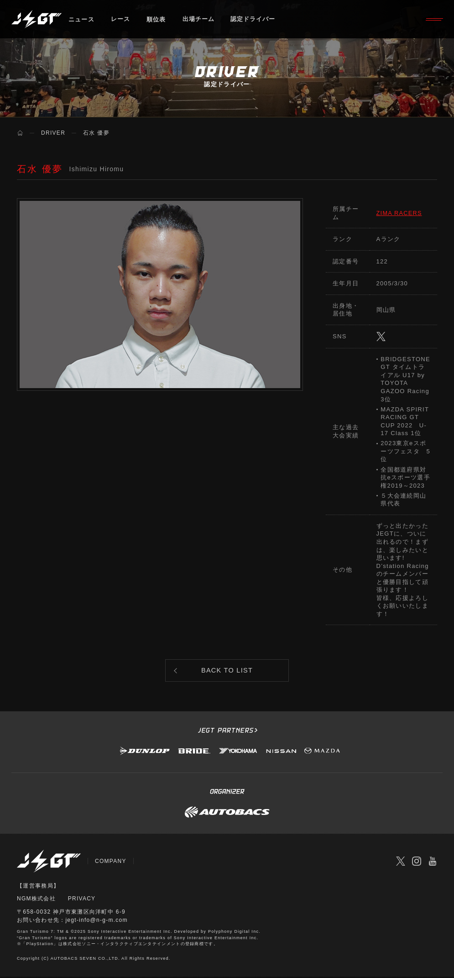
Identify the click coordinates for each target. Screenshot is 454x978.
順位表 (157, 20)
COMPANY (110, 863)
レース (120, 20)
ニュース (81, 20)
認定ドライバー (254, 20)
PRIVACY (82, 901)
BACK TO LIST (227, 671)
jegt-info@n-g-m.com (96, 922)
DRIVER (53, 133)
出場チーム (199, 20)
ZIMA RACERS (399, 213)
